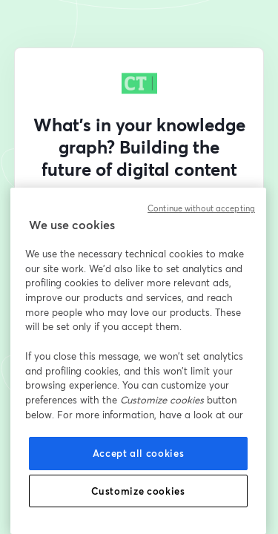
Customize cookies (138, 491)
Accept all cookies (139, 453)
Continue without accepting (201, 208)
